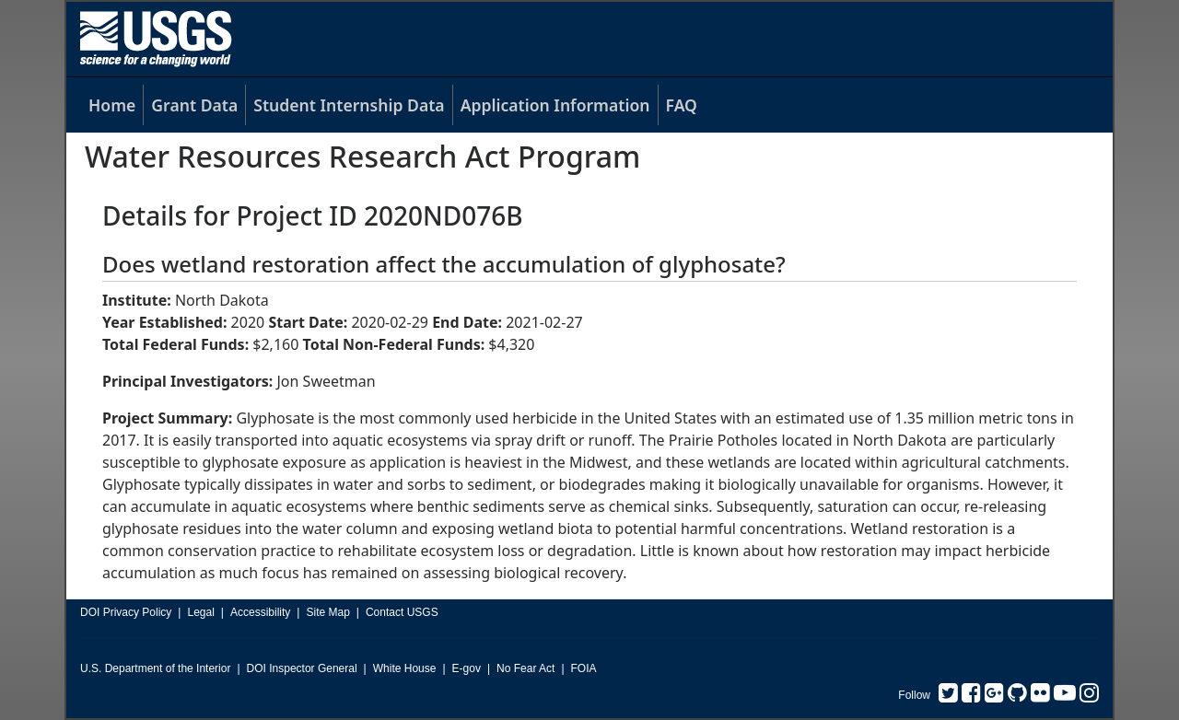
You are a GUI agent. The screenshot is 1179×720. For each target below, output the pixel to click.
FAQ (681, 105)
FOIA (584, 668)
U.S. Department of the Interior (155, 668)
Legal (200, 612)
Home (111, 105)
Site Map (327, 612)
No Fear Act (525, 668)
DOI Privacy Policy (125, 612)
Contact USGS (402, 612)
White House (405, 668)
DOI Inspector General (302, 668)
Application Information (555, 105)
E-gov (466, 668)
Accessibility (260, 612)
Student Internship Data (348, 105)
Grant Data (194, 105)
